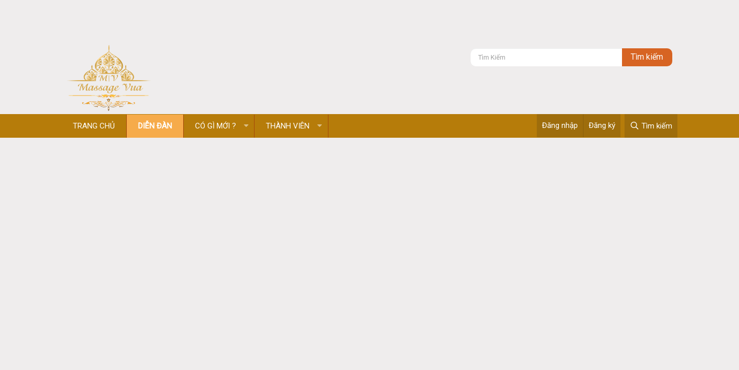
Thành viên (287, 126)
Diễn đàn (155, 126)
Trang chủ (94, 126)
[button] (246, 126)
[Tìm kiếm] (546, 57)
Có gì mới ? (215, 126)
